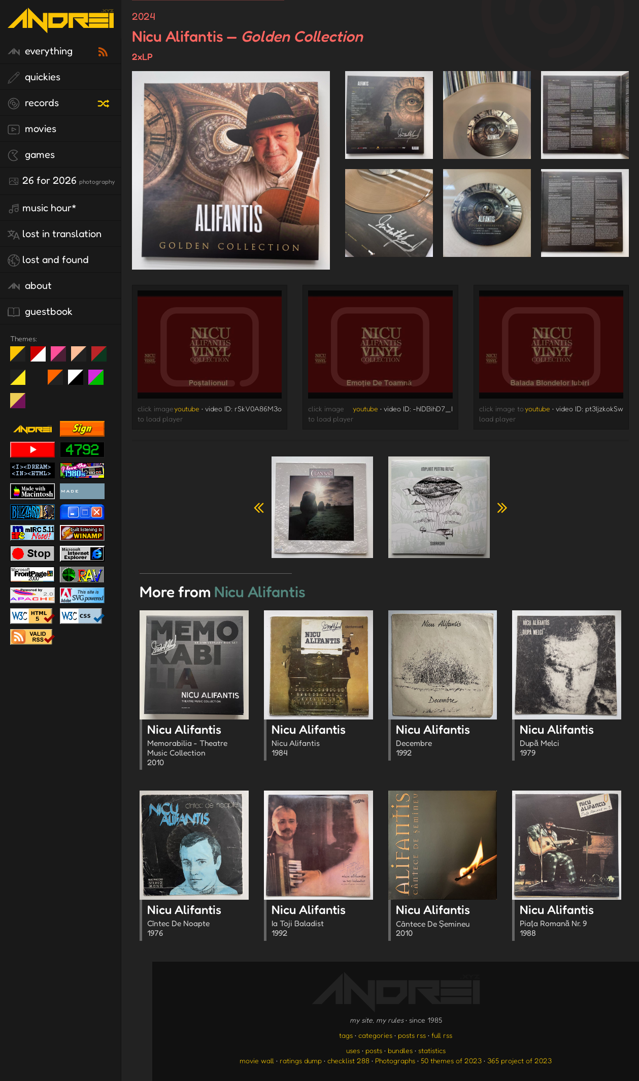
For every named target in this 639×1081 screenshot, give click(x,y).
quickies (34, 77)
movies (32, 129)
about (30, 285)
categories (375, 1035)
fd (61, 358)
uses (353, 1050)
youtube (186, 408)
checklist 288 (348, 1060)
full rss (441, 1035)
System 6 (79, 381)
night (21, 358)
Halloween (59, 381)
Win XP (38, 377)
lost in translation (55, 234)
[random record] (104, 102)
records (33, 103)
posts (373, 1050)
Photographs (395, 1060)
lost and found (48, 260)
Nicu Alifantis (198, 746)
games (31, 154)
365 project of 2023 (519, 1060)
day (42, 358)
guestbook (40, 311)
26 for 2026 (61, 180)
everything (40, 51)
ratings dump (301, 1060)
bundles (400, 1050)
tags (346, 1035)
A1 (100, 381)
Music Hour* (42, 208)
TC (21, 404)
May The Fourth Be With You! (21, 381)
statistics (432, 1050)
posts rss (412, 1035)
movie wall (257, 1060)
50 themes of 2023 (451, 1060)
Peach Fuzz (82, 358)
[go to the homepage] (61, 27)
